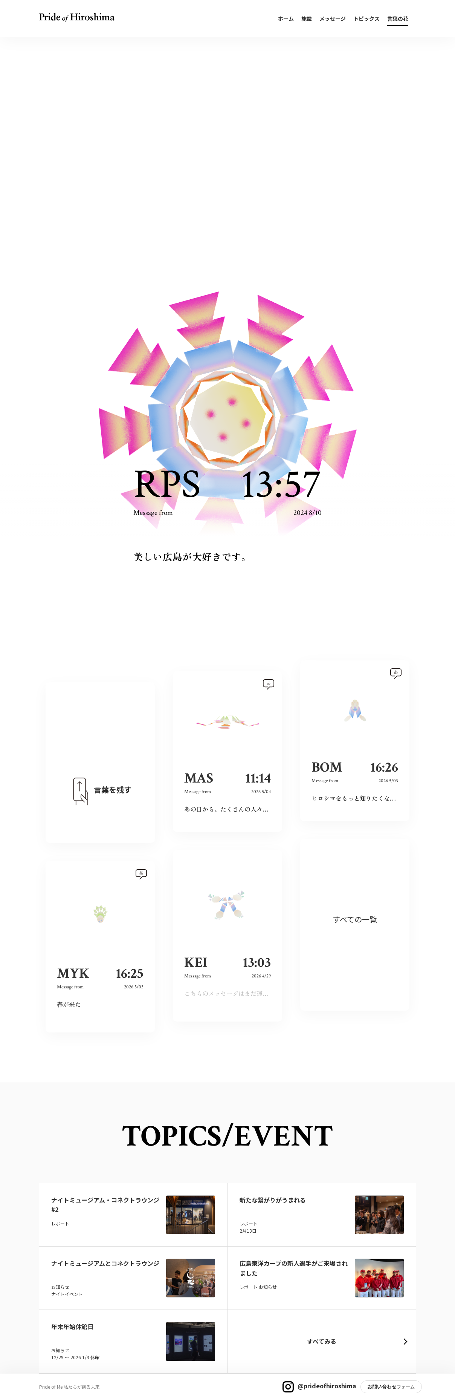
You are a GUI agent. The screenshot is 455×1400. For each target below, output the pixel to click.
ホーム (286, 18)
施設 (306, 18)
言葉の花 (397, 18)
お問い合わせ (382, 1386)
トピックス (366, 18)
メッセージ (332, 18)
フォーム (406, 1386)
